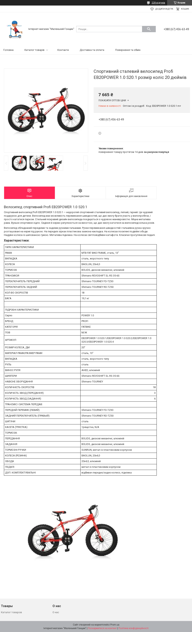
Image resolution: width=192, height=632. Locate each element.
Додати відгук (164, 9)
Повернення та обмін (127, 49)
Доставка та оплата (92, 49)
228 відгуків (158, 2)
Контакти (63, 49)
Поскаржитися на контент (102, 628)
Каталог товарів (34, 49)
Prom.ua (114, 624)
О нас (56, 612)
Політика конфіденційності (134, 628)
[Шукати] (149, 29)
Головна (8, 49)
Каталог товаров (11, 612)
